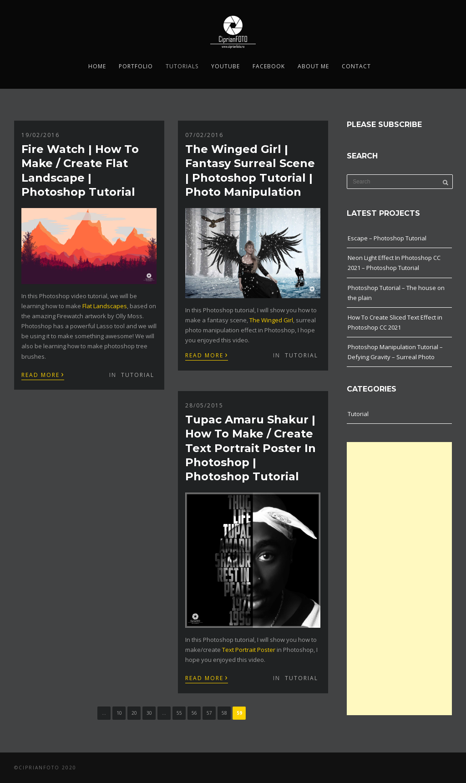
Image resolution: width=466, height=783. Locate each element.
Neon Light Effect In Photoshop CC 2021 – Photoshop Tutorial (394, 263)
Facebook (269, 66)
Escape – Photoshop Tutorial (387, 238)
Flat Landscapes (104, 306)
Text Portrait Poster (248, 650)
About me (313, 66)
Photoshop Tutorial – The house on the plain (396, 293)
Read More (42, 374)
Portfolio (136, 66)
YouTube (225, 66)
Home (97, 66)
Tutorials (182, 66)
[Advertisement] (399, 578)
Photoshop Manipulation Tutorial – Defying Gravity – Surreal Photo (395, 352)
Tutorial (137, 375)
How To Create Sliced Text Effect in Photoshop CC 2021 (395, 322)
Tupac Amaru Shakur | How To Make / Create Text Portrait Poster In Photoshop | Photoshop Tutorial (250, 448)
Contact (356, 66)
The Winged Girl (271, 320)
